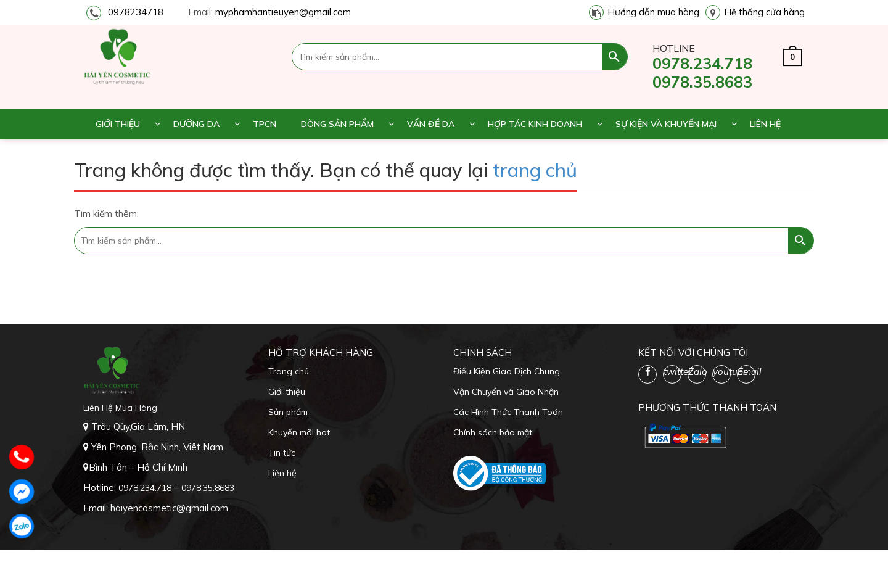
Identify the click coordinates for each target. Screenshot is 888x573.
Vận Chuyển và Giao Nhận (506, 391)
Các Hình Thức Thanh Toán (508, 412)
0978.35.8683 (702, 81)
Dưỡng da (196, 124)
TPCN (264, 124)
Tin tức (281, 452)
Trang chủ (288, 371)
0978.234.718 (702, 63)
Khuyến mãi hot (299, 432)
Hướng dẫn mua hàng (653, 12)
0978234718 (135, 12)
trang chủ (535, 170)
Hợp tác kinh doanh (535, 124)
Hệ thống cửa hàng (764, 12)
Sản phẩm (288, 412)
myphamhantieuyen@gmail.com (283, 12)
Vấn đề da (430, 124)
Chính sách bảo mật (492, 432)
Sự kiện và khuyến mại (666, 124)
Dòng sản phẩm (337, 124)
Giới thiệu (118, 124)
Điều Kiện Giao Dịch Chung (506, 371)
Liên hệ (765, 124)
